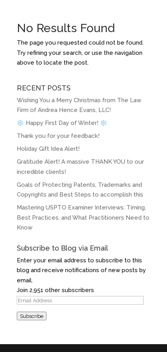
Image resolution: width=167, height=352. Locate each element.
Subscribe (31, 316)
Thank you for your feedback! (58, 135)
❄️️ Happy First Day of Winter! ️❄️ (62, 122)
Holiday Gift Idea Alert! (49, 148)
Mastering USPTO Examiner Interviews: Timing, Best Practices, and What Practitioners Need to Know (83, 217)
